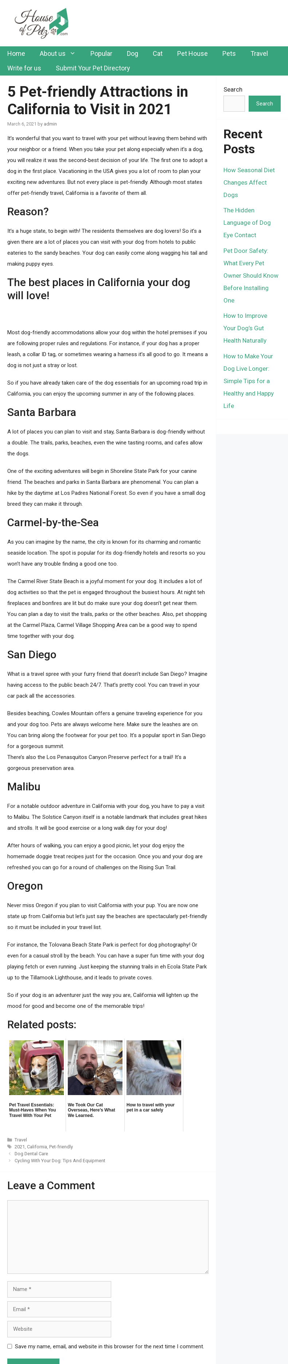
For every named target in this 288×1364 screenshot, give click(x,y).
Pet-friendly (61, 1146)
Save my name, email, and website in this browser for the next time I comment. (109, 1346)
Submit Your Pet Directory (93, 68)
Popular (101, 53)
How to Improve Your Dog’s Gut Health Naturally (245, 328)
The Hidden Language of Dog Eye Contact (247, 223)
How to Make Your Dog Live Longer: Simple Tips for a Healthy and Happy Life (248, 380)
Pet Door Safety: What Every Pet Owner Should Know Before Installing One (251, 275)
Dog (132, 53)
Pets (229, 53)
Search (232, 89)
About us (61, 53)
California (37, 1146)
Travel (259, 53)
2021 (20, 1146)
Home (16, 53)
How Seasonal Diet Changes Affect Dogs (249, 182)
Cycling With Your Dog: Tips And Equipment (60, 1160)
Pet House (192, 53)
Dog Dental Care (31, 1153)
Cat (158, 53)
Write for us (24, 68)
